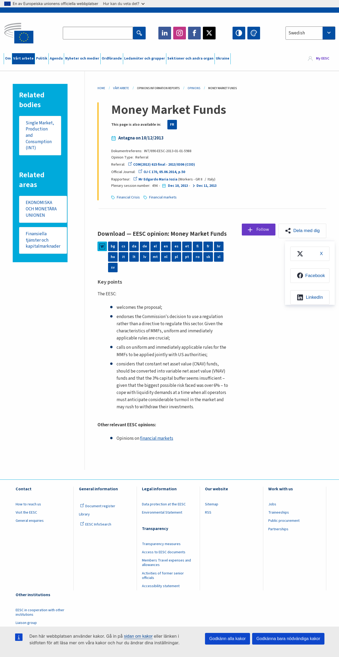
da (134, 246)
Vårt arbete (23, 58)
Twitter (209, 33)
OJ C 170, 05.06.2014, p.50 (161, 172)
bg (113, 246)
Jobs (272, 504)
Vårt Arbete (121, 88)
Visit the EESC (26, 512)
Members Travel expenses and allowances (166, 563)
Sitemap (211, 504)
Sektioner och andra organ (190, 58)
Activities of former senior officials (163, 576)
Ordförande (112, 58)
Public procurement (284, 520)
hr (219, 246)
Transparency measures (161, 544)
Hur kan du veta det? (124, 3)
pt (187, 257)
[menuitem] (309, 254)
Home (101, 88)
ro (197, 257)
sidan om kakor (138, 636)
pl (176, 257)
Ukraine (222, 58)
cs (123, 246)
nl (165, 257)
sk (208, 257)
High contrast (239, 33)
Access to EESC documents (163, 552)
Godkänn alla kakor (227, 638)
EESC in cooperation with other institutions (40, 612)
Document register (97, 506)
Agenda (56, 58)
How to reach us (28, 504)
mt (155, 257)
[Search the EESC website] (98, 33)
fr (208, 246)
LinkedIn (164, 33)
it (123, 257)
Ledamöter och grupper (144, 58)
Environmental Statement (162, 512)
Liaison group (26, 623)
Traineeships (278, 512)
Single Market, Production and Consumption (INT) (40, 135)
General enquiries (30, 520)
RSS (208, 512)
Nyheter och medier (82, 58)
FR (172, 124)
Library (84, 514)
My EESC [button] (322, 58)
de (144, 246)
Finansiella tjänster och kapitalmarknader (43, 240)
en (166, 246)
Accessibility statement (161, 586)
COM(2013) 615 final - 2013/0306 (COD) (161, 164)
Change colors (253, 33)
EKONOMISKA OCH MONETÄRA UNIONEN (41, 209)
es (177, 246)
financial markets (156, 438)
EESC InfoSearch (95, 524)
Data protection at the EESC (164, 504)
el (155, 246)
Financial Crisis (128, 197)
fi (198, 246)
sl (218, 257)
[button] (302, 231)
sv (113, 267)
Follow (262, 229)
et (187, 246)
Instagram (179, 33)
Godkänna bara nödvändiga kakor (288, 638)
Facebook (194, 33)
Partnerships (278, 529)
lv (144, 257)
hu (113, 257)
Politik (41, 58)
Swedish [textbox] (296, 33)
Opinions (194, 88)
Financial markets (163, 197)
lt (134, 257)
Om (8, 58)
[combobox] (310, 33)
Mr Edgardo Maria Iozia (155, 179)
